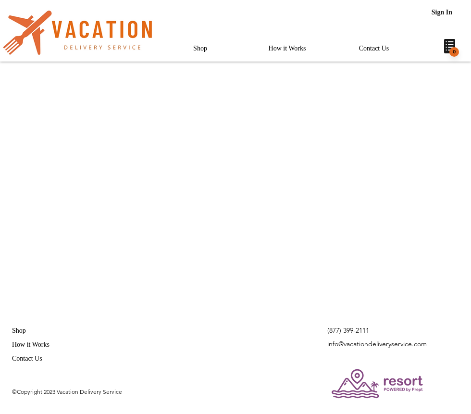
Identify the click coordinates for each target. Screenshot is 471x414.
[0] (454, 52)
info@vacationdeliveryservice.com (377, 343)
